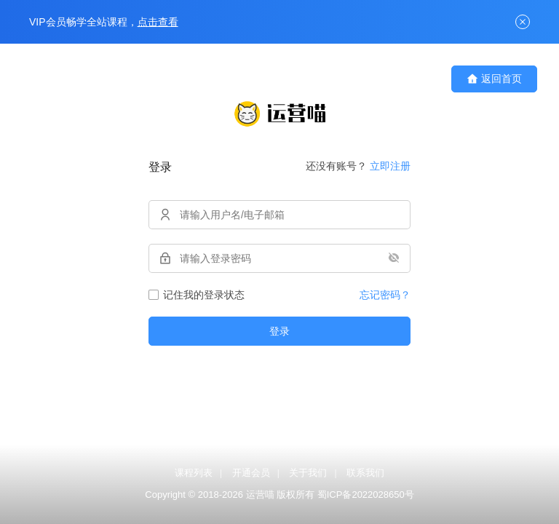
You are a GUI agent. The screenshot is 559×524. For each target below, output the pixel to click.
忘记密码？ (385, 295)
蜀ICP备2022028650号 (365, 494)
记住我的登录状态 (196, 295)
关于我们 (308, 472)
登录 (279, 331)
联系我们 (365, 472)
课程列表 (194, 472)
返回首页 (494, 79)
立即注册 (390, 166)
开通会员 (251, 472)
